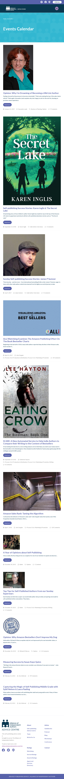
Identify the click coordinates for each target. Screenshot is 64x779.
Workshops (48, 738)
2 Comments (50, 227)
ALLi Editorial (22, 676)
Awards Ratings (32, 758)
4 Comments (46, 293)
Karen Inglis (23, 227)
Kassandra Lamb (22, 109)
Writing (51, 462)
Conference (48, 742)
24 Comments (56, 358)
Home (4, 18)
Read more (7, 104)
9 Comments (53, 109)
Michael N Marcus (24, 651)
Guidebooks (48, 728)
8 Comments (8, 464)
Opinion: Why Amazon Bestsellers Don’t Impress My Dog (30, 637)
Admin (21, 564)
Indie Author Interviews (36, 227)
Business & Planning (36, 109)
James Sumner (19, 293)
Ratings (29, 748)
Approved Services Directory (30, 763)
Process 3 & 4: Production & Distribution (16, 358)
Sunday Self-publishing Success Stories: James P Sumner (29, 279)
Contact (47, 748)
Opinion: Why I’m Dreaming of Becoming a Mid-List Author (31, 93)
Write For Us (31, 737)
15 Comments (34, 703)
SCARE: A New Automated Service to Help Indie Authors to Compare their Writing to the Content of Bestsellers (31, 442)
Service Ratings (31, 754)
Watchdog (30, 751)
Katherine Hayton (25, 459)
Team (28, 734)
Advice (46, 725)
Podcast (47, 732)
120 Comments (56, 527)
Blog (45, 735)
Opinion (44, 109)
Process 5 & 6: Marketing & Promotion (38, 358)
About (29, 725)
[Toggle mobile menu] (56, 8)
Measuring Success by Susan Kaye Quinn (22, 662)
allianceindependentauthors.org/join (12, 746)
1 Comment (38, 564)
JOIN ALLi (57, 2)
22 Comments (45, 651)
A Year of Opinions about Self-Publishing (22, 552)
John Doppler (20, 355)
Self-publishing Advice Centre (31, 729)
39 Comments (34, 676)
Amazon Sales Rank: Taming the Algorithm (23, 513)
